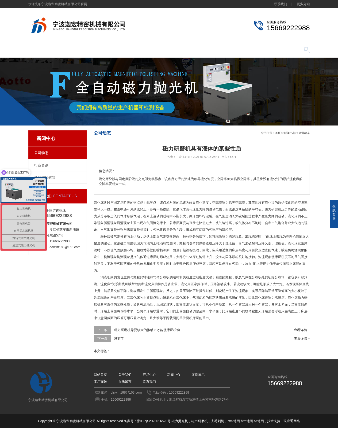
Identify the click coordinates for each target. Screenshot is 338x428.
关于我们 (77, 50)
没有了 (119, 338)
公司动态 (41, 153)
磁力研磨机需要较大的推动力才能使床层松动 (147, 330)
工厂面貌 (208, 50)
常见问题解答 (44, 178)
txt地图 (259, 421)
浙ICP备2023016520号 (154, 421)
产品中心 (110, 50)
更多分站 (303, 4)
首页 (278, 133)
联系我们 (280, 4)
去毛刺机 (217, 421)
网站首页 (44, 50)
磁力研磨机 (199, 421)
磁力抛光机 (180, 421)
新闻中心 (143, 50)
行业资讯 (41, 165)
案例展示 (176, 50)
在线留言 (241, 50)
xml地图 (234, 421)
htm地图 (247, 421)
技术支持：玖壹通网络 (283, 421)
